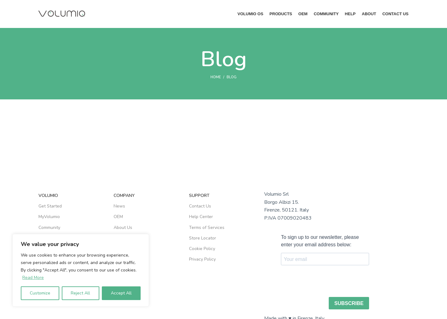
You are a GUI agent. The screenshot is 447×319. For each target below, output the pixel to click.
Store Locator (202, 238)
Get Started (50, 206)
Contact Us (200, 206)
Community (49, 227)
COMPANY (124, 196)
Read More (33, 277)
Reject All (80, 293)
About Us (123, 227)
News (119, 206)
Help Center (201, 217)
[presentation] (328, 282)
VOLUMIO (48, 196)
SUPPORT (199, 196)
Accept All (121, 293)
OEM (118, 217)
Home (215, 77)
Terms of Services (206, 227)
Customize (40, 293)
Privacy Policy (202, 259)
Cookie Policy (202, 249)
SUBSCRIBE (348, 303)
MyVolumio (49, 217)
